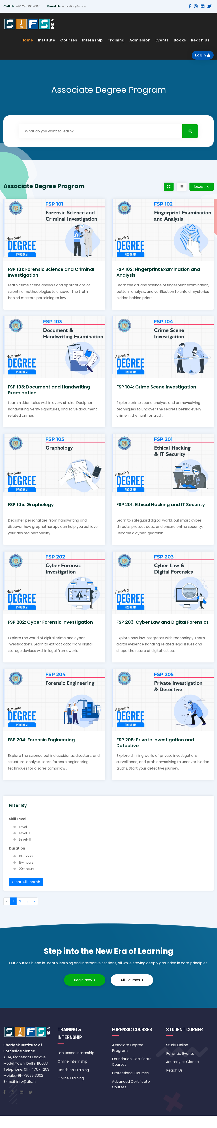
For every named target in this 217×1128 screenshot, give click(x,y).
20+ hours (26, 869)
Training (116, 40)
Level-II (24, 833)
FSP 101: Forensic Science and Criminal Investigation (51, 272)
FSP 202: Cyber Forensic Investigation (50, 622)
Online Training (71, 1078)
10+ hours (26, 856)
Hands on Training (73, 1069)
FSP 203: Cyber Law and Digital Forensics (162, 622)
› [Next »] (34, 901)
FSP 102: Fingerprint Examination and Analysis (158, 272)
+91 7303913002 (27, 6)
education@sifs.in (74, 6)
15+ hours (26, 862)
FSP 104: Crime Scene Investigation (156, 387)
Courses (68, 40)
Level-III (25, 839)
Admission (139, 40)
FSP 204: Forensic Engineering (41, 740)
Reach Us (200, 40)
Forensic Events (180, 1053)
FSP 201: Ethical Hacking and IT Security (160, 504)
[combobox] (201, 187)
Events (162, 40)
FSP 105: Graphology (31, 504)
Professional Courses (130, 1073)
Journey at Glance (182, 1061)
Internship (92, 40)
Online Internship (73, 1061)
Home (27, 40)
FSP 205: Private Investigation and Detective (155, 743)
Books (180, 40)
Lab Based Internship (76, 1052)
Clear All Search (26, 881)
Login (202, 55)
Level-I (24, 827)
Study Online (177, 1045)
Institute (46, 40)
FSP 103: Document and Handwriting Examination (49, 390)
